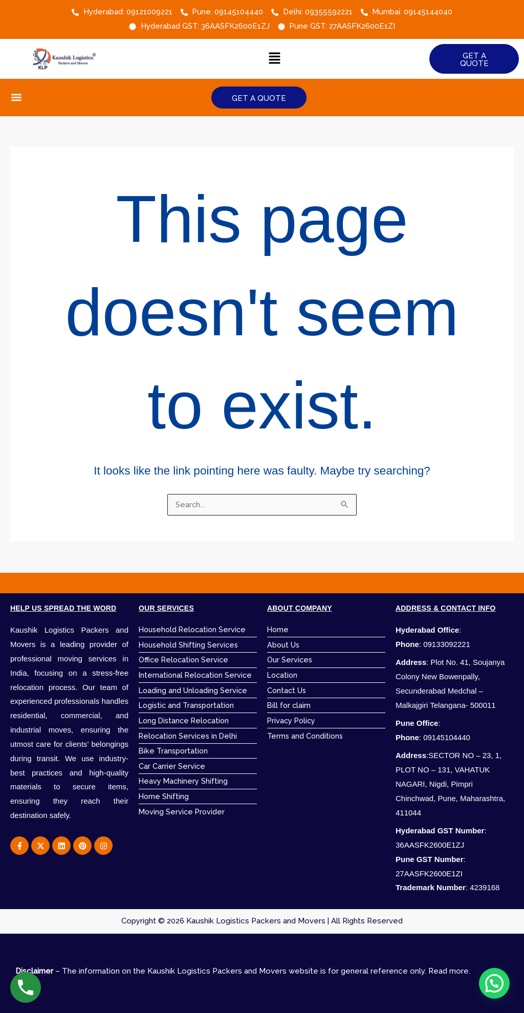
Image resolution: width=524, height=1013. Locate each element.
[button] (275, 59)
